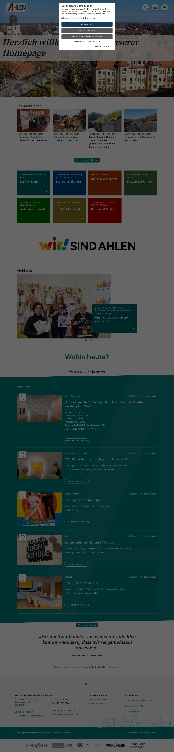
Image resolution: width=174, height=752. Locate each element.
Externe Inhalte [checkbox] (92, 18)
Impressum (98, 46)
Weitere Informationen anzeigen (87, 41)
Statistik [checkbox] (79, 18)
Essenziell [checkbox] (67, 18)
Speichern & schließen (87, 30)
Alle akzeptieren (87, 24)
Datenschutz (108, 46)
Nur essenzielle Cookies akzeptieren (87, 37)
